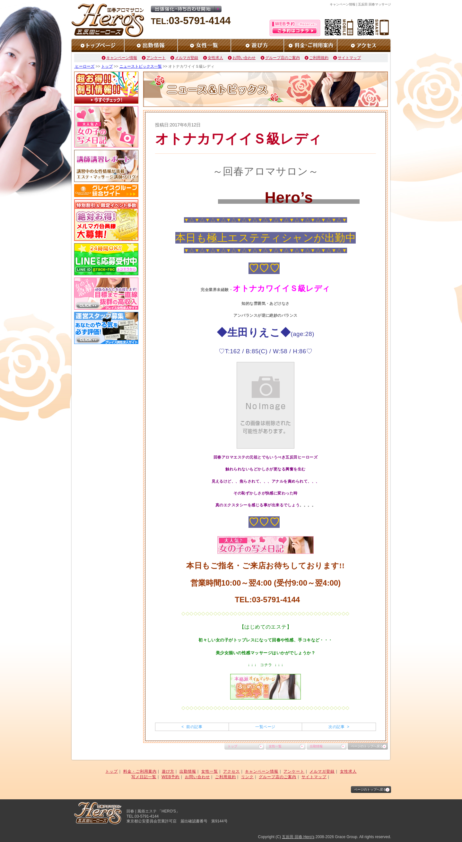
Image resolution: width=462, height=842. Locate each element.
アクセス (231, 771)
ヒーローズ (84, 66)
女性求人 (215, 58)
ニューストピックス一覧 (140, 66)
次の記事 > (338, 727)
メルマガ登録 (186, 58)
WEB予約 (170, 777)
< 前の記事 (191, 727)
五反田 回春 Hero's (298, 837)
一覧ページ (265, 727)
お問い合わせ (244, 58)
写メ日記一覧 (143, 777)
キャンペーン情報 (121, 58)
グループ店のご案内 (282, 58)
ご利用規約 (318, 58)
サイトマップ (349, 58)
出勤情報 (316, 746)
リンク (247, 777)
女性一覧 (275, 746)
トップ (107, 66)
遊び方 (168, 771)
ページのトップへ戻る (367, 746)
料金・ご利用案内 (140, 771)
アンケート (156, 58)
